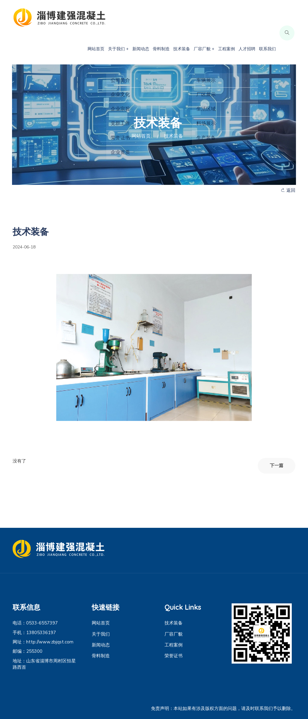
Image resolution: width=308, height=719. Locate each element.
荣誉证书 (174, 656)
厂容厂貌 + (204, 49)
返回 (288, 190)
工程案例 (226, 49)
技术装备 (181, 49)
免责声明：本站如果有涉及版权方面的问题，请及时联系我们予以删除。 (223, 708)
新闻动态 (140, 49)
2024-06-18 (24, 247)
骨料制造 (161, 49)
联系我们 (267, 49)
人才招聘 (247, 49)
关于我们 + (118, 49)
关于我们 (101, 634)
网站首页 (96, 49)
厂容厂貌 (174, 634)
